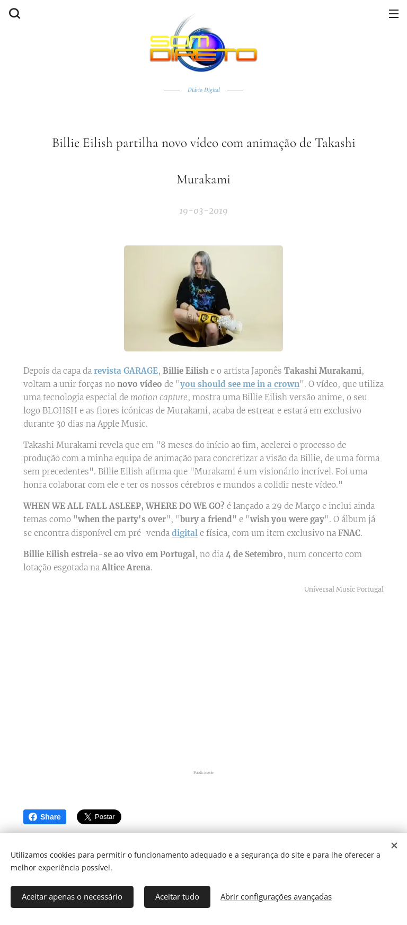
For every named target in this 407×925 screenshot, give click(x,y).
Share (45, 817)
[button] (13, 13)
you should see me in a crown (239, 384)
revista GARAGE (126, 371)
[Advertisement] (203, 682)
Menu (394, 13)
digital (185, 532)
